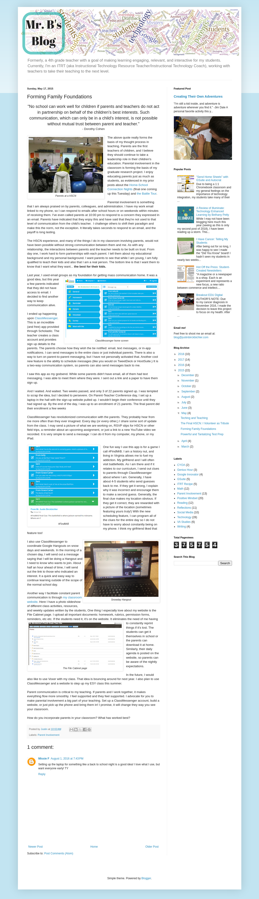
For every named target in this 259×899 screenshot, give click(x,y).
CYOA (181, 465)
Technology (184, 517)
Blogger (146, 878)
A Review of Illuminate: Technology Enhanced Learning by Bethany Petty (212, 211)
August (186, 396)
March (185, 446)
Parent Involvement (48, 734)
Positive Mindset (187, 498)
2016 (181, 365)
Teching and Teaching (194, 418)
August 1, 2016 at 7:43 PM (67, 758)
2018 (181, 354)
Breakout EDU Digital (209, 295)
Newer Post (35, 846)
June (184, 407)
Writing (181, 526)
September (188, 391)
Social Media (185, 512)
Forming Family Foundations (198, 429)
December (188, 375)
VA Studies (184, 522)
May (184, 413)
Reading (182, 502)
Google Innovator (188, 474)
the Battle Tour (146, 193)
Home (94, 846)
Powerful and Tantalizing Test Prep (202, 434)
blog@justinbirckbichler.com (191, 337)
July (184, 402)
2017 (181, 359)
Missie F (43, 758)
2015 (181, 370)
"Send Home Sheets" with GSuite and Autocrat (212, 178)
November (188, 380)
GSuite (181, 479)
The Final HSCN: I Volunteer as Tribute (205, 423)
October (186, 386)
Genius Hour (185, 469)
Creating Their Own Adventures (198, 96)
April (184, 441)
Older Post (152, 846)
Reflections (184, 507)
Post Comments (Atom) (58, 853)
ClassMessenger (46, 318)
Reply (42, 774)
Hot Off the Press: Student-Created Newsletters (213, 268)
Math (180, 488)
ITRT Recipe (185, 484)
